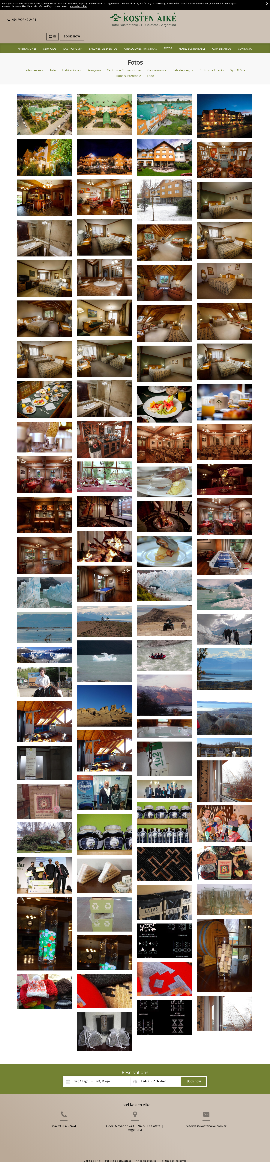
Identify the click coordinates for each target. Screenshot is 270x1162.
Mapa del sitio (92, 1145)
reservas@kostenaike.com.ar (216, 1119)
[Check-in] (78, 1068)
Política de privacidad (118, 1145)
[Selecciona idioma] (229, 20)
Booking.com (135, 1153)
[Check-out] (102, 1068)
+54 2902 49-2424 (54, 1119)
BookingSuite (92, 1153)
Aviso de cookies (78, 6)
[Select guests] (149, 1068)
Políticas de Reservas (174, 1145)
